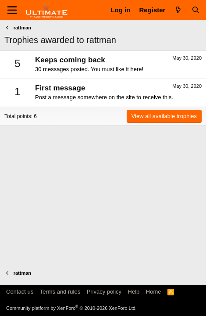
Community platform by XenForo (71, 308)
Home (153, 291)
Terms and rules (60, 291)
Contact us (19, 291)
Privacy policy (104, 291)
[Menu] (12, 10)
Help (134, 291)
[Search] (195, 10)
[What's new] (178, 10)
